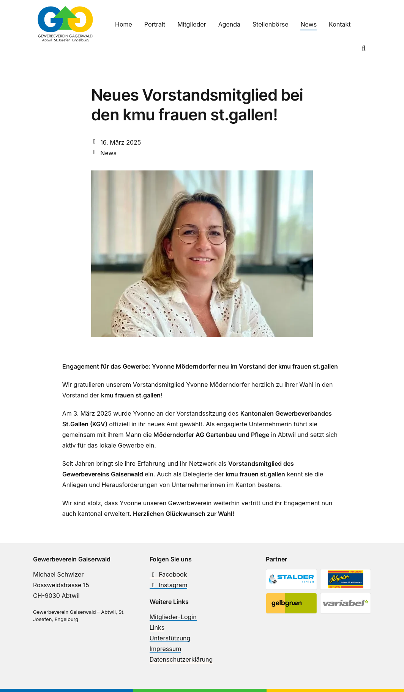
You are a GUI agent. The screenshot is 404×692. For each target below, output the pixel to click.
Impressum (165, 649)
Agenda (229, 24)
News (308, 24)
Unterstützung (170, 638)
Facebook (168, 574)
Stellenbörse (270, 24)
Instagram (169, 585)
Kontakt (339, 24)
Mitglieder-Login (173, 617)
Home (123, 24)
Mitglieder (191, 24)
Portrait (154, 24)
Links (157, 627)
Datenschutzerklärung (181, 659)
